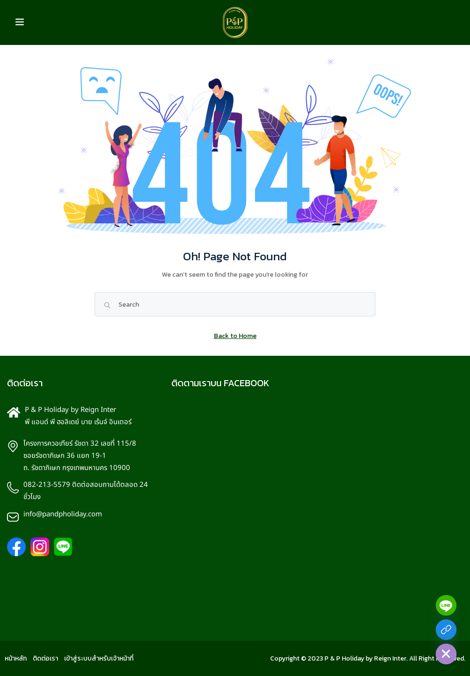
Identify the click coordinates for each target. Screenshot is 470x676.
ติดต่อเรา (45, 658)
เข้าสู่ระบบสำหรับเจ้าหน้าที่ (98, 658)
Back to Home (235, 336)
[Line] (446, 605)
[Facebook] (446, 629)
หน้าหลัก (16, 658)
